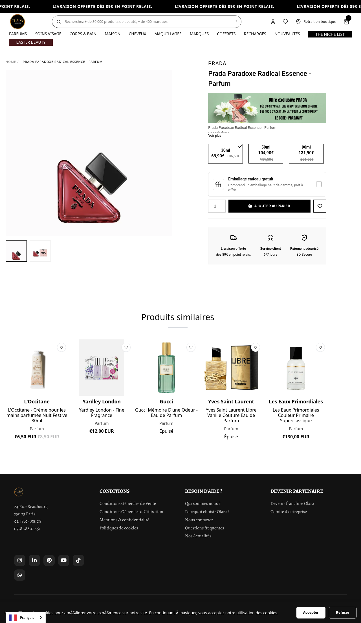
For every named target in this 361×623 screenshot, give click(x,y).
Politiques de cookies (119, 528)
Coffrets (226, 33)
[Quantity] (217, 206)
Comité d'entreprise (288, 512)
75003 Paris (24, 514)
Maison (112, 33)
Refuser (342, 612)
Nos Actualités (198, 536)
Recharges (255, 33)
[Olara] (17, 21)
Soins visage (48, 33)
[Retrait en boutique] (316, 22)
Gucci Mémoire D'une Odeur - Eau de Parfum (166, 412)
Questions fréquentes (204, 528)
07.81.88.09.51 (27, 528)
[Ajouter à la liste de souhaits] (319, 206)
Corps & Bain (83, 33)
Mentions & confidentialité (124, 520)
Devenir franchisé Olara (292, 503)
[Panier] (346, 21)
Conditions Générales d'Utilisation (131, 512)
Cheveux (137, 33)
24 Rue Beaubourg (31, 506)
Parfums (18, 33)
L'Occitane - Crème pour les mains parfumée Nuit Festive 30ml (36, 415)
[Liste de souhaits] (285, 21)
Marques (199, 33)
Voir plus (214, 136)
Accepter (311, 612)
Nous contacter (199, 520)
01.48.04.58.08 (27, 521)
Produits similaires (177, 317)
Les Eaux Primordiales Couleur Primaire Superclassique (296, 415)
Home (11, 61)
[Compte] (273, 21)
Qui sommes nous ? (202, 503)
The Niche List (330, 34)
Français (21, 617)
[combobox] (26, 617)
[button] (16, 251)
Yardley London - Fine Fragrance (101, 412)
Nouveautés (287, 33)
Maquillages (167, 33)
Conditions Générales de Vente (128, 503)
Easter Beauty (30, 42)
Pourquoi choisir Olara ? (207, 512)
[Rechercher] (146, 22)
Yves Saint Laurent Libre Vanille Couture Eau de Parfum (231, 415)
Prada (217, 63)
